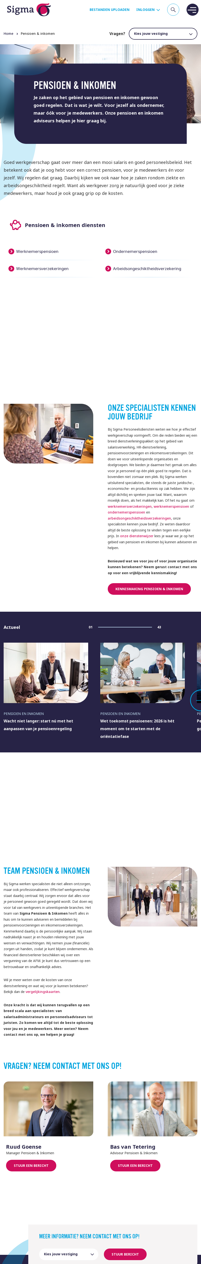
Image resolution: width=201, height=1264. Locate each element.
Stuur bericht (125, 1254)
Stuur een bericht (31, 1165)
